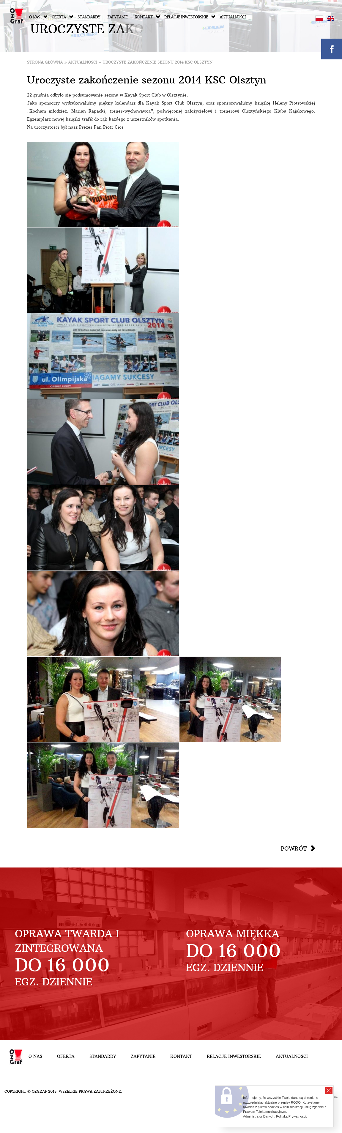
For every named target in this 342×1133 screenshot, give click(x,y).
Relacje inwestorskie (189, 17)
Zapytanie (117, 17)
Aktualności (233, 17)
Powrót (294, 848)
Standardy (89, 17)
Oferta (62, 17)
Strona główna (45, 62)
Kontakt (147, 17)
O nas (38, 17)
